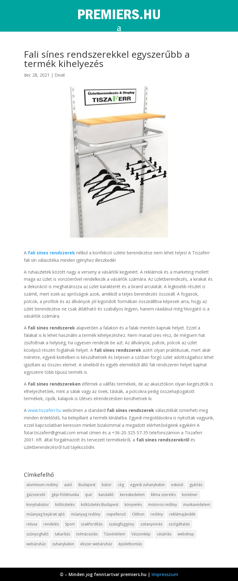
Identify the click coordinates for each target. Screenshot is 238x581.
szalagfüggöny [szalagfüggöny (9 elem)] (121, 524)
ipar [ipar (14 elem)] (88, 494)
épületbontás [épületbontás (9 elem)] (130, 544)
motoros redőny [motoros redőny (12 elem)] (162, 504)
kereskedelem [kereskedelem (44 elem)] (132, 494)
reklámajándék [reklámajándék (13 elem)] (182, 514)
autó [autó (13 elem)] (68, 484)
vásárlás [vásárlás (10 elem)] (164, 534)
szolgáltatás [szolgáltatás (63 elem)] (179, 524)
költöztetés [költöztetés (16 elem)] (65, 504)
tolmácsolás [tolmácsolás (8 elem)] (87, 534)
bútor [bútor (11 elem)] (107, 484)
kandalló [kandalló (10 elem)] (106, 494)
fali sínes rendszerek (51, 253)
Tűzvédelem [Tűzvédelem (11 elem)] (114, 534)
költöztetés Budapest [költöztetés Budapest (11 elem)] (99, 504)
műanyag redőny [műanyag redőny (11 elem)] (85, 514)
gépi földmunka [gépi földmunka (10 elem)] (65, 494)
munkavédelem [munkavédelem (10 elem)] (196, 504)
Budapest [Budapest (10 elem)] (86, 484)
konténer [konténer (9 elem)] (190, 494)
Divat (60, 75)
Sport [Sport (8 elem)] (70, 524)
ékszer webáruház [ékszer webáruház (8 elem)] (96, 544)
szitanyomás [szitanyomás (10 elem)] (151, 524)
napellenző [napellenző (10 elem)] (116, 514)
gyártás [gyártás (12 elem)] (195, 484)
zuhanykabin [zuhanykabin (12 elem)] (63, 544)
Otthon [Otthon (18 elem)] (138, 514)
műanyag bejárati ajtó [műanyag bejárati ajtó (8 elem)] (45, 514)
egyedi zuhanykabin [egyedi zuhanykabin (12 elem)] (147, 484)
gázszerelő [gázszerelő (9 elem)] (35, 494)
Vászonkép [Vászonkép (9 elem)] (141, 534)
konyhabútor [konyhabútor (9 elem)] (37, 504)
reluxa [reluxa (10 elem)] (31, 524)
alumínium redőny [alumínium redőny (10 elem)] (42, 484)
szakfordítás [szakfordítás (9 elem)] (92, 524)
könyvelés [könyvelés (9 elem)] (133, 504)
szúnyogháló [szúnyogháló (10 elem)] (37, 534)
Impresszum (165, 574)
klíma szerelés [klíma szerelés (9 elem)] (163, 494)
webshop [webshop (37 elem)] (186, 534)
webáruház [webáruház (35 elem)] (36, 544)
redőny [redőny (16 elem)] (157, 514)
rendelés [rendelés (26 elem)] (51, 524)
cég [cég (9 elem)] (121, 484)
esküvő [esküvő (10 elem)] (177, 484)
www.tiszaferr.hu (44, 410)
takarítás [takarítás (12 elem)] (62, 534)
